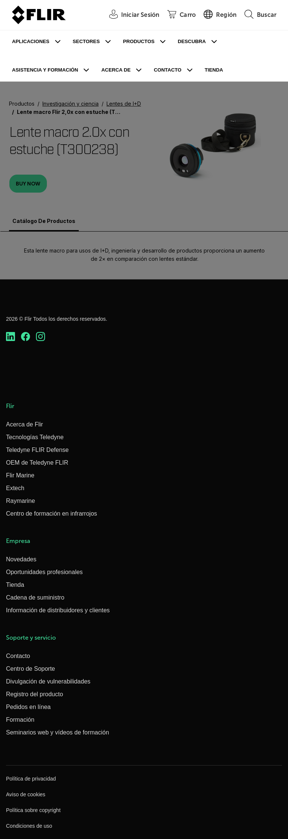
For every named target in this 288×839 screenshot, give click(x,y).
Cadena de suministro (35, 597)
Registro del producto (34, 694)
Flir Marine (20, 475)
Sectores (86, 41)
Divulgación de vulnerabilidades (48, 681)
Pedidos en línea (28, 707)
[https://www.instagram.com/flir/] (40, 336)
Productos (138, 41)
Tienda (214, 70)
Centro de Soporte (30, 669)
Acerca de (115, 70)
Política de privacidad (31, 779)
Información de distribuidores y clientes (58, 610)
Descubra (192, 41)
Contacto (168, 70)
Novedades (21, 559)
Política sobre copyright (33, 810)
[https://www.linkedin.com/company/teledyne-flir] (10, 336)
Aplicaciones (31, 41)
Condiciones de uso (29, 826)
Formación (20, 719)
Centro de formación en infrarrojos (51, 513)
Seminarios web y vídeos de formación (57, 732)
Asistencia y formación (45, 70)
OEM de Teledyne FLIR (37, 462)
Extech (15, 488)
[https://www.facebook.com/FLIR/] (25, 336)
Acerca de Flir (24, 424)
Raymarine (20, 501)
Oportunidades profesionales (44, 572)
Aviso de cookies (25, 794)
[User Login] (130, 15)
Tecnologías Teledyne (35, 437)
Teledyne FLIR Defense (37, 450)
